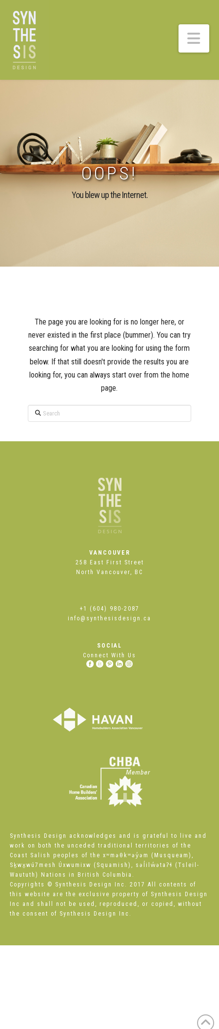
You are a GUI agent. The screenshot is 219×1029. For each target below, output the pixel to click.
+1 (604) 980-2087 (109, 608)
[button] (194, 38)
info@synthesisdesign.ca (109, 618)
